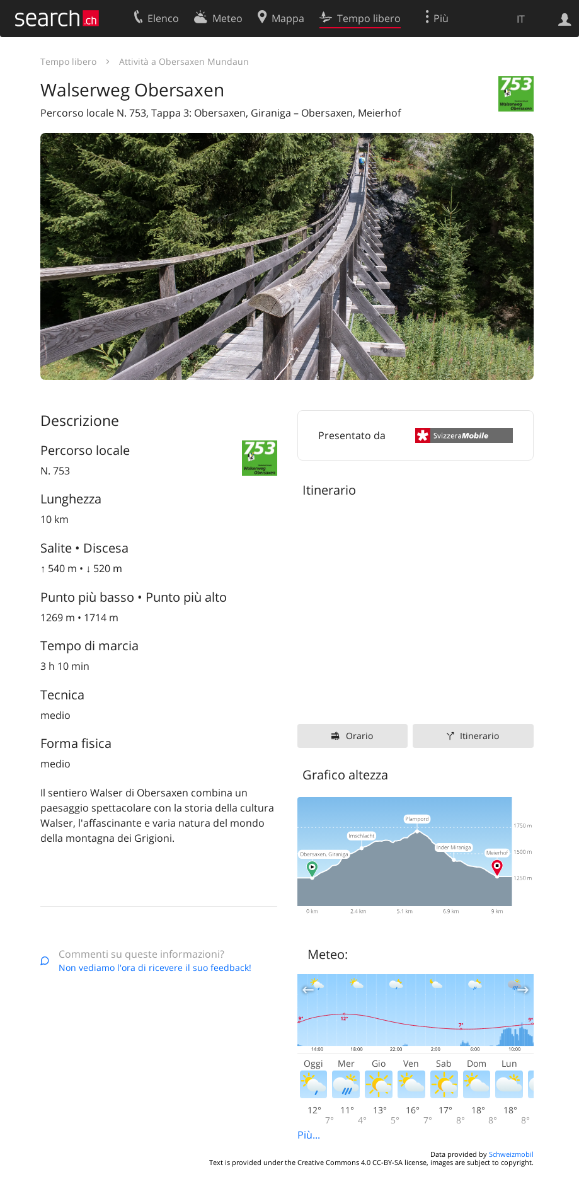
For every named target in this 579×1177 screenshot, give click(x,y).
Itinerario (479, 736)
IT (521, 19)
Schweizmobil (511, 1154)
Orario (359, 736)
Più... (308, 1135)
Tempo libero (68, 61)
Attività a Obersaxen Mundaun (184, 61)
